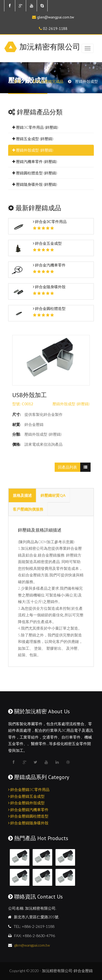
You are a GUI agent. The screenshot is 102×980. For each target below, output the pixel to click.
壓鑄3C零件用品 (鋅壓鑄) (35, 127)
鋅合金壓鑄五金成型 (26, 796)
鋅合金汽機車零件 (49, 265)
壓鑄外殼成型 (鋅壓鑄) (32, 150)
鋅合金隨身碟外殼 (49, 286)
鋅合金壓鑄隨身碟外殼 (28, 823)
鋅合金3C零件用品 (50, 221)
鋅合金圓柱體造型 (49, 308)
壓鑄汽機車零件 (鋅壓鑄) (34, 161)
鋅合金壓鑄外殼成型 (26, 802)
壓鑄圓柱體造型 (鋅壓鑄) (34, 173)
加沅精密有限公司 (49, 46)
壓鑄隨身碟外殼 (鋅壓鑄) (34, 184)
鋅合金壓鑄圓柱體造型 (28, 816)
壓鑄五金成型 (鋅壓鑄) (32, 138)
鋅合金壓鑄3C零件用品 (29, 789)
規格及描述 (22, 495)
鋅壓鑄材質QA (53, 495)
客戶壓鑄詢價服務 (28, 509)
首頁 (17, 81)
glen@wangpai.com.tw (55, 17)
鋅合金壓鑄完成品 (48, 81)
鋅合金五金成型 (47, 243)
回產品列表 (67, 467)
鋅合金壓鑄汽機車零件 (28, 809)
